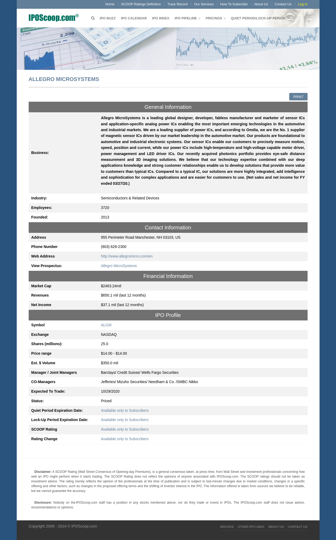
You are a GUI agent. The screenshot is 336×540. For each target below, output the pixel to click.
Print (298, 97)
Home (109, 4)
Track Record (177, 4)
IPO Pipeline (186, 18)
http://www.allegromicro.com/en (127, 256)
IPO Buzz (108, 18)
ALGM (106, 325)
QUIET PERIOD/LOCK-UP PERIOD (258, 18)
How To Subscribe (234, 4)
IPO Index (160, 18)
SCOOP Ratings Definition (141, 4)
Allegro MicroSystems (119, 266)
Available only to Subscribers (125, 410)
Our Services (204, 4)
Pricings (214, 18)
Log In (303, 4)
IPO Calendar (134, 18)
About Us (261, 4)
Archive (227, 526)
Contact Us (283, 4)
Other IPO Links (251, 526)
